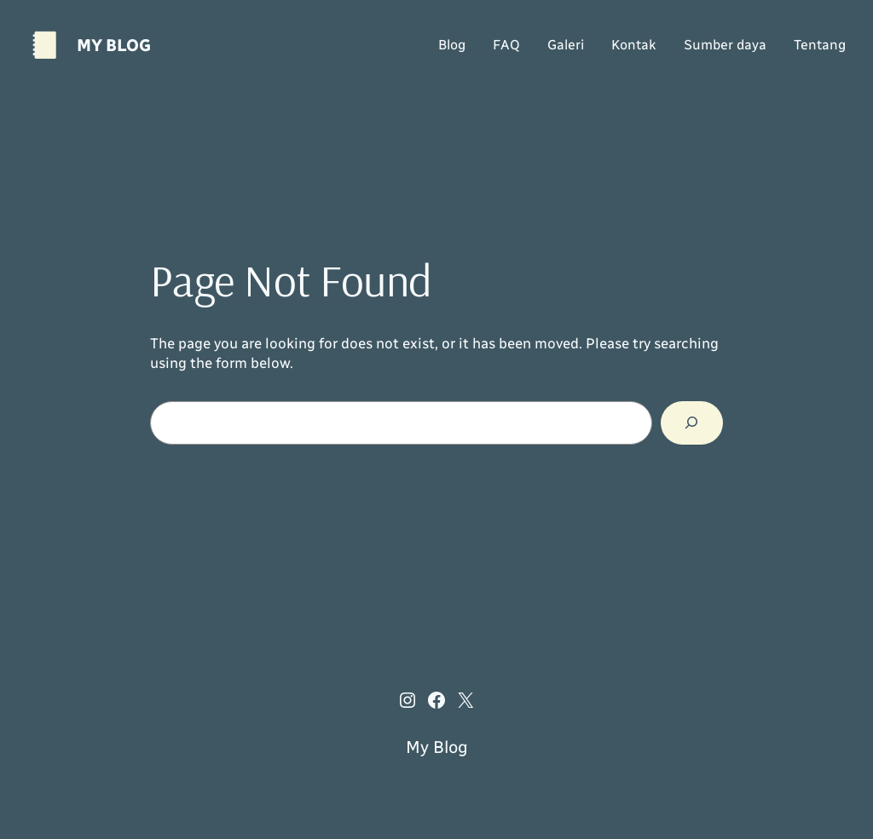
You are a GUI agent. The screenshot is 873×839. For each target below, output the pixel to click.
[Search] (692, 423)
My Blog (114, 45)
